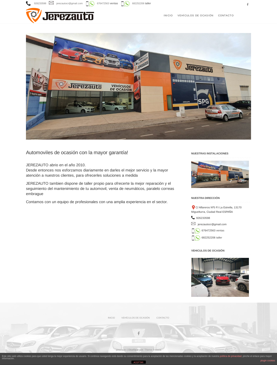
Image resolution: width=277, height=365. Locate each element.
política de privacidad (231, 356)
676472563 (103, 3)
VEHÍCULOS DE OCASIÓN (196, 15)
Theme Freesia (152, 349)
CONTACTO (226, 15)
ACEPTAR (138, 362)
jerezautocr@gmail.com (69, 3)
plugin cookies (267, 360)
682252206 (138, 3)
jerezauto (121, 349)
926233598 (39, 3)
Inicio (168, 15)
